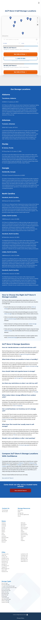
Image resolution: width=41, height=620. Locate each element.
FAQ (14, 434)
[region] (20, 26)
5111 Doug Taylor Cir (6, 151)
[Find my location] (38, 25)
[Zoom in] (38, 18)
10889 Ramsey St (6, 219)
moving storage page (24, 445)
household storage (11, 318)
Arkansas (31, 463)
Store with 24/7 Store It (7, 478)
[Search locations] (19, 39)
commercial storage (12, 337)
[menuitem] (9, 510)
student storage (32, 323)
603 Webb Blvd (5, 237)
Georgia (19, 464)
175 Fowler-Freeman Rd (8, 175)
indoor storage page (17, 405)
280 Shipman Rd (6, 201)
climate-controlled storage (31, 366)
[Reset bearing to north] (38, 22)
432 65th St (5, 101)
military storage (8, 330)
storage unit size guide (24, 354)
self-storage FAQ (19, 378)
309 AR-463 (5, 127)
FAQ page (35, 391)
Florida (8, 464)
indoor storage (7, 313)
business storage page (7, 419)
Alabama (21, 463)
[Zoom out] (38, 20)
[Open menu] (39, 3)
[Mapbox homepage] (5, 36)
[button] (15, 22)
